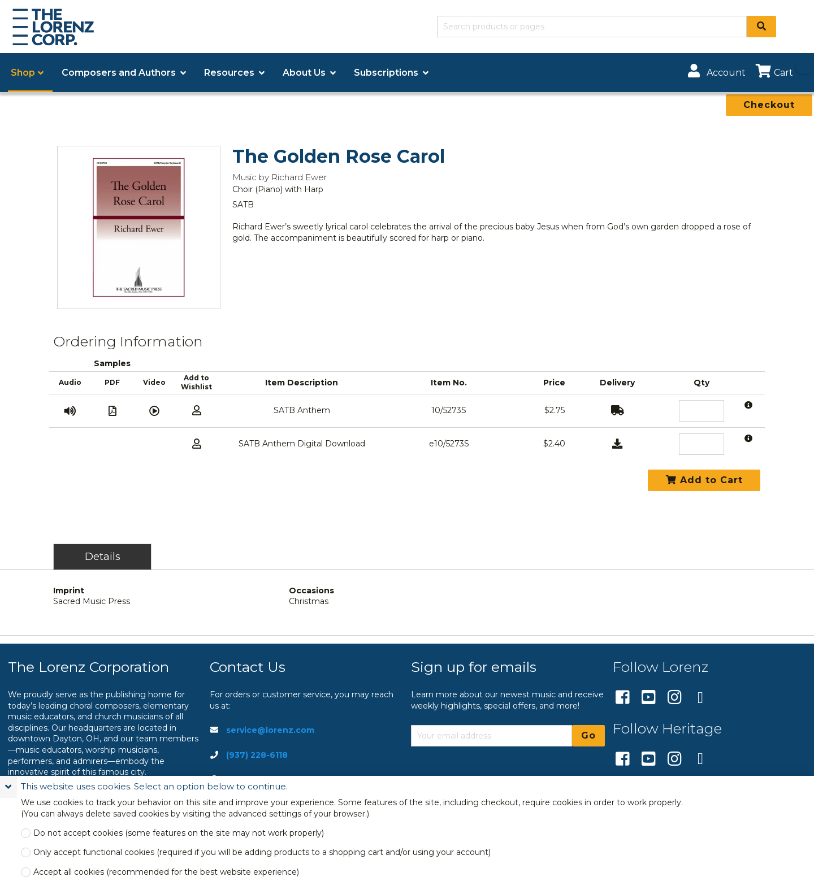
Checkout (769, 104)
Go (588, 735)
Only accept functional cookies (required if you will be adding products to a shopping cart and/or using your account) (262, 852)
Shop (23, 72)
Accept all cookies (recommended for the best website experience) (166, 872)
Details (102, 556)
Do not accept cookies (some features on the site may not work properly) (178, 833)
